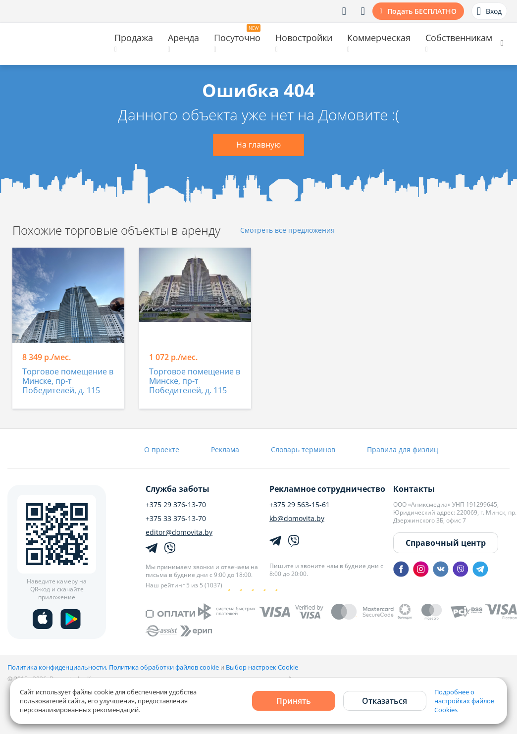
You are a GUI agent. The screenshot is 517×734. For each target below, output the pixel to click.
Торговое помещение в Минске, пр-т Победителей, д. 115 (67, 381)
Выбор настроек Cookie (262, 667)
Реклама (225, 449)
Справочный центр (446, 542)
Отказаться (384, 700)
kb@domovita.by (296, 519)
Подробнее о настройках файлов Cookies (464, 700)
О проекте (161, 449)
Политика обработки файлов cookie (164, 667)
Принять (293, 700)
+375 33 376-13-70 (176, 519)
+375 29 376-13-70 (176, 505)
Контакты (414, 488)
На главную (258, 144)
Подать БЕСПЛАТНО (422, 11)
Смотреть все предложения (287, 230)
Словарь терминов (303, 449)
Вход (489, 11)
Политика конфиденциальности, (58, 667)
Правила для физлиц (402, 449)
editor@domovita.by (179, 532)
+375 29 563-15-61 (299, 505)
